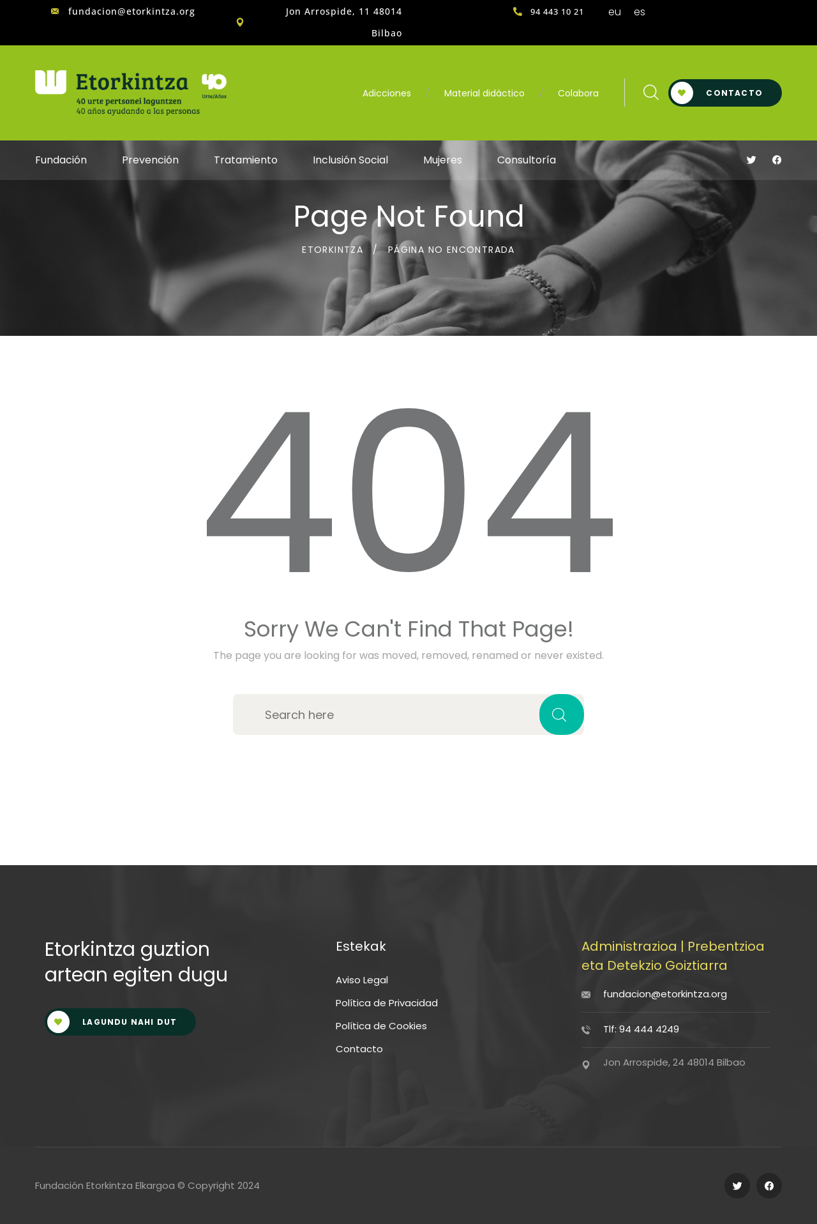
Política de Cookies (381, 1025)
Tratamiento (246, 160)
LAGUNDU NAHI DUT (112, 1022)
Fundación (61, 160)
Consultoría (526, 160)
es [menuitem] (639, 11)
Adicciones (387, 93)
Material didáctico (484, 93)
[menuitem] (614, 12)
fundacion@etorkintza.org (665, 994)
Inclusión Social (350, 160)
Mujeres (442, 160)
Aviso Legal (362, 979)
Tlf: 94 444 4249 (641, 1029)
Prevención (150, 160)
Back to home (409, 768)
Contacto (717, 93)
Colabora (578, 93)
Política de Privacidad (387, 1002)
